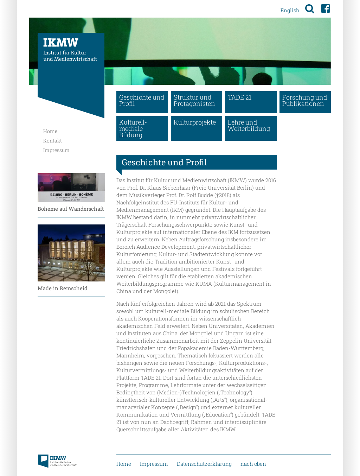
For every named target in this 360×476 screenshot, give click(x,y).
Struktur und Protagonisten (194, 100)
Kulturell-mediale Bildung (133, 128)
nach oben (253, 463)
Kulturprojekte (195, 122)
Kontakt (52, 140)
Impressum (56, 150)
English (290, 10)
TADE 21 (239, 97)
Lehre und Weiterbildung (249, 125)
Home (50, 131)
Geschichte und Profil (142, 100)
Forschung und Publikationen (304, 100)
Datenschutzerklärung (204, 463)
